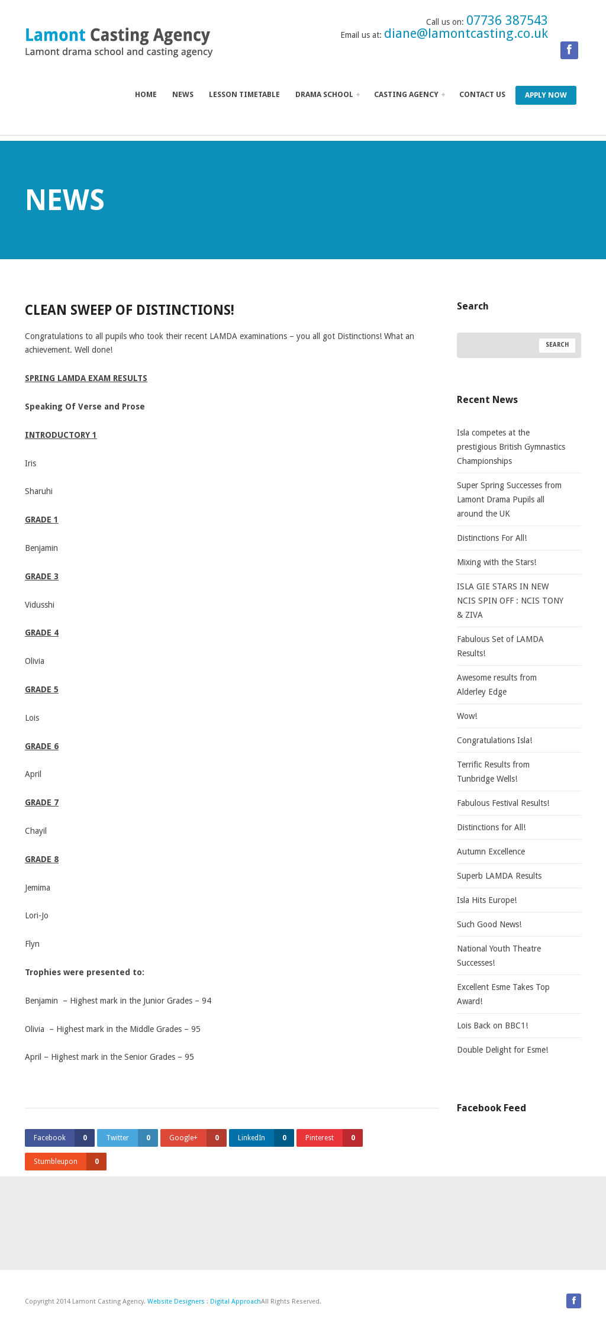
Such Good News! (489, 924)
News (183, 94)
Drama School (327, 94)
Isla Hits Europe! (487, 900)
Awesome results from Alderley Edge (497, 684)
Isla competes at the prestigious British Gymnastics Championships (511, 447)
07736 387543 (507, 20)
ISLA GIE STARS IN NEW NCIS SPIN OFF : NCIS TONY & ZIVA (510, 601)
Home (146, 94)
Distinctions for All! (491, 827)
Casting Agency (409, 94)
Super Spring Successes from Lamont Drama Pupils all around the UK (509, 499)
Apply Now (546, 95)
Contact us (482, 94)
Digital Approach (235, 1301)
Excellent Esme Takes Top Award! (503, 994)
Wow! (467, 716)
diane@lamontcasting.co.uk (466, 33)
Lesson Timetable (244, 94)
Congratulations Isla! (494, 740)
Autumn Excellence (491, 851)
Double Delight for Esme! (502, 1049)
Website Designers (176, 1301)
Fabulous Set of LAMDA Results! (500, 646)
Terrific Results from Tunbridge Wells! (493, 771)
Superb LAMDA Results (499, 876)
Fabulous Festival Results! (503, 803)
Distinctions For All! (492, 538)
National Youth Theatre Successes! (499, 955)
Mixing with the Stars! (496, 562)
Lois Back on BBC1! (492, 1025)
